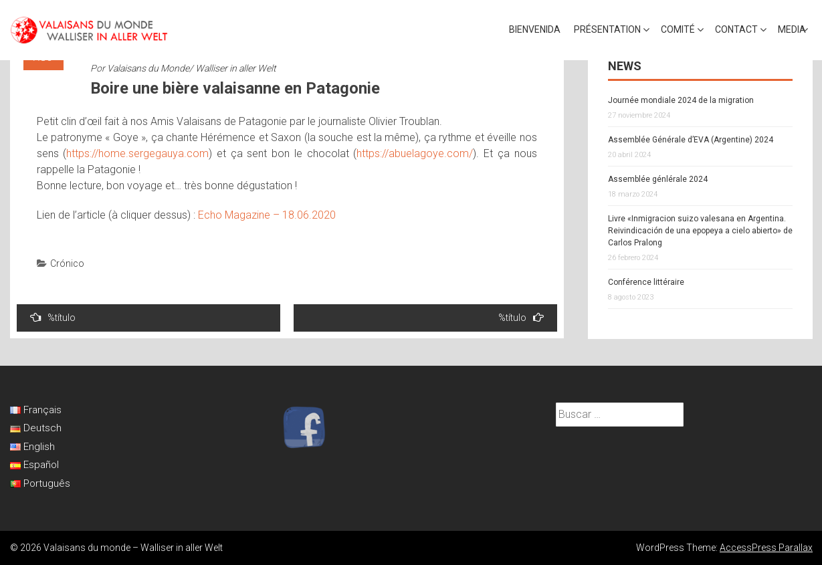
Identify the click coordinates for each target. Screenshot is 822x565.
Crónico (67, 263)
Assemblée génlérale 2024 (658, 179)
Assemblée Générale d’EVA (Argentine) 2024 (690, 139)
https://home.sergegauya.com (137, 153)
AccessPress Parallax (766, 547)
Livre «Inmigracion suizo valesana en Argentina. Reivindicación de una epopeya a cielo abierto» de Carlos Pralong (700, 230)
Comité (678, 29)
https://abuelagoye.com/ (414, 153)
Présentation (607, 29)
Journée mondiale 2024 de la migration (681, 100)
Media (792, 29)
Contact (736, 29)
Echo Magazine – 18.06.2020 (267, 215)
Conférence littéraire (646, 282)
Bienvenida (534, 29)
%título (53, 317)
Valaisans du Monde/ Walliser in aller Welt (191, 68)
